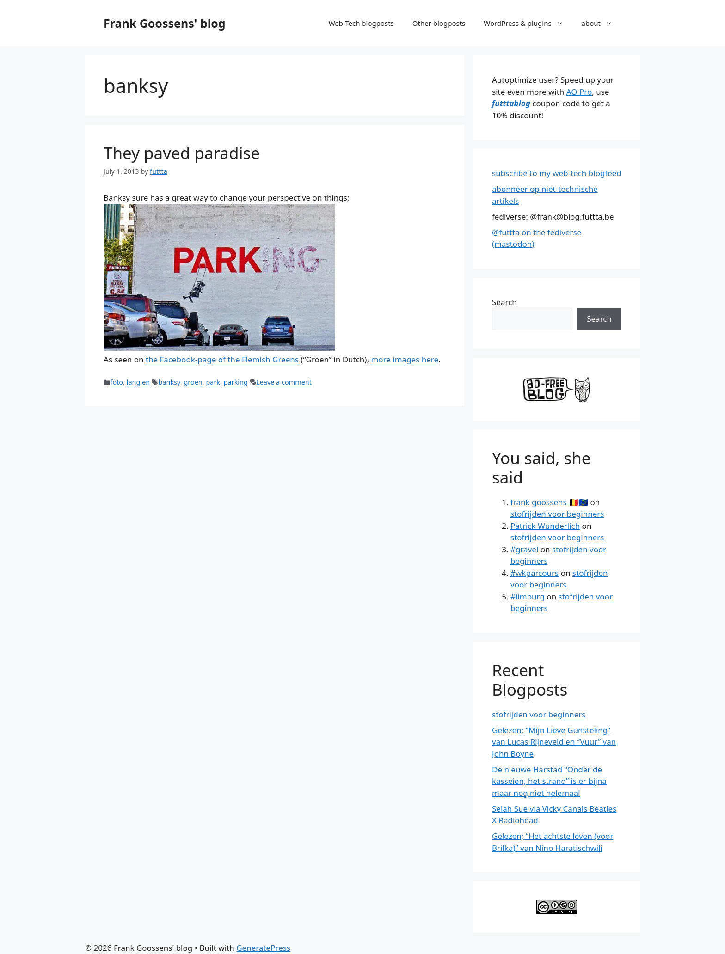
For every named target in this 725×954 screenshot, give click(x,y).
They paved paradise (182, 153)
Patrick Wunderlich (545, 525)
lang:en (138, 382)
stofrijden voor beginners (557, 513)
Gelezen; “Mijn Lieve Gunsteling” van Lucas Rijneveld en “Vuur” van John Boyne (554, 742)
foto (116, 382)
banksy (169, 382)
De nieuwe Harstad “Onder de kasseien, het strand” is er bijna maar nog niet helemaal (549, 781)
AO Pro (579, 91)
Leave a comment (284, 382)
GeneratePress (263, 947)
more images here (404, 359)
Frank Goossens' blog (165, 23)
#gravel (524, 549)
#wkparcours (534, 573)
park (213, 382)
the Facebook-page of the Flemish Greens (222, 359)
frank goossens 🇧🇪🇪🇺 (549, 502)
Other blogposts (438, 23)
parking (236, 382)
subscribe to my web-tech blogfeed (556, 173)
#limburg (527, 596)
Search (504, 302)
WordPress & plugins (528, 23)
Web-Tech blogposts (361, 23)
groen (193, 382)
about (601, 23)
